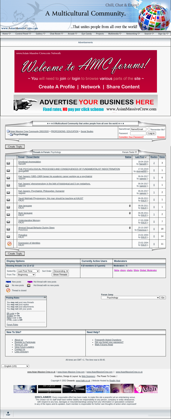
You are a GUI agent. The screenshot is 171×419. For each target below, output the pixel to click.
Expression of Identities (29, 243)
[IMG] (9, 318)
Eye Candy (87, 34)
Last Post (139, 157)
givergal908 (23, 171)
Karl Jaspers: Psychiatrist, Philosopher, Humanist (41, 191)
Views (162, 157)
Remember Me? (156, 130)
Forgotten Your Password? (131, 137)
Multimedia (114, 34)
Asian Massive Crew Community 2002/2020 (29, 131)
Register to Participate (25, 342)
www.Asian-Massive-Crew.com (71, 372)
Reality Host (114, 381)
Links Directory (21, 351)
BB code (10, 313)
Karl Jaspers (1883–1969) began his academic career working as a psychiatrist (55, 176)
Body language (25, 213)
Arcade (72, 34)
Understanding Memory (29, 220)
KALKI (21, 200)
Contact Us (20, 349)
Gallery (40, 34)
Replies (154, 157)
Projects (100, 34)
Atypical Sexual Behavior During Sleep (36, 227)
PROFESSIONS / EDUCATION (65, 131)
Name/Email (124, 129)
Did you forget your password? (109, 342)
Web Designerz (88, 376)
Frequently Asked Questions (108, 340)
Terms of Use (21, 344)
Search (149, 34)
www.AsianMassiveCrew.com (100, 372)
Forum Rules (12, 325)
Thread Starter (33, 157)
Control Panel (23, 34)
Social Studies (87, 131)
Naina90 (22, 164)
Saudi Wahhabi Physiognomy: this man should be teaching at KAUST (50, 198)
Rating (128, 157)
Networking (133, 34)
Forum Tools (128, 152)
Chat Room (56, 34)
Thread (21, 157)
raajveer (22, 179)
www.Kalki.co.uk (83, 381)
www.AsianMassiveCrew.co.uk (129, 372)
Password (123, 133)
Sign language (25, 205)
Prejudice (22, 235)
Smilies (10, 316)
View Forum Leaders (24, 347)
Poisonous (23, 230)
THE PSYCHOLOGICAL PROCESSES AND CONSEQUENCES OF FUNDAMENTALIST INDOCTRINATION (69, 169)
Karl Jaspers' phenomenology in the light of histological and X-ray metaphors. (54, 183)
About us (19, 340)
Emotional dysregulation (29, 161)
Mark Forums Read (104, 344)
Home (6, 34)
